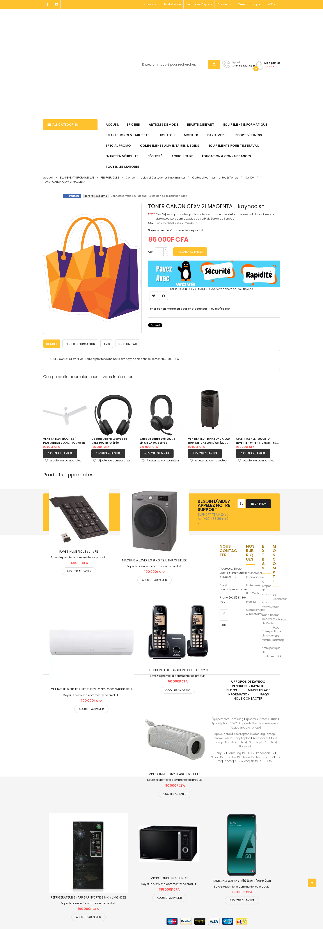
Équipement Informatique (255, 575)
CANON (250, 177)
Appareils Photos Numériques (258, 723)
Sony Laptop (242, 738)
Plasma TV (241, 761)
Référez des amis (96, 196)
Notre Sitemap (278, 637)
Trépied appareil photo (244, 727)
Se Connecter (280, 596)
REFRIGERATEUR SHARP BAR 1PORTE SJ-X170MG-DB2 (88, 897)
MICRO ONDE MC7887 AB (169, 878)
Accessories (260, 738)
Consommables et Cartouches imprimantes (156, 177)
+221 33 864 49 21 (243, 66)
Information (238, 694)
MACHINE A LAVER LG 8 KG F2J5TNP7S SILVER (154, 560)
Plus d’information (80, 344)
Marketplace (172, 4)
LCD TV (228, 761)
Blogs (231, 690)
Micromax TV (264, 757)
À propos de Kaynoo (267, 588)
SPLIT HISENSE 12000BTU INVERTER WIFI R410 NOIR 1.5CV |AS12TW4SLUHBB (257, 441)
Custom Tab (127, 344)
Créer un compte (249, 4)
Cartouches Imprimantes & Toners (215, 177)
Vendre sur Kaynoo (199, 4)
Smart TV (266, 761)
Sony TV (220, 753)
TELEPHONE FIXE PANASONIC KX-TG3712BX (178, 670)
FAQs (276, 627)
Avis (106, 344)
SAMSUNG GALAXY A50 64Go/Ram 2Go (242, 880)
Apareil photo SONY (224, 723)
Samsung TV (236, 753)
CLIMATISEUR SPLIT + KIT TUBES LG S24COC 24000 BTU (91, 689)
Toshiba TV (232, 757)
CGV (276, 607)
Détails (51, 344)
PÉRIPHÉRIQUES (110, 177)
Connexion (225, 4)
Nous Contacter (279, 617)
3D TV (254, 761)
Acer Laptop (241, 734)
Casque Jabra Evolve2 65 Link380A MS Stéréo (109, 441)
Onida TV (217, 757)
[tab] (51, 343)
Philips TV (248, 757)
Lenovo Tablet (222, 738)
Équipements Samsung (227, 719)
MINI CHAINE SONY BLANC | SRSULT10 (175, 774)
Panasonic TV (265, 753)
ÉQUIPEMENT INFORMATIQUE (77, 177)
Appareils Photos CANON (261, 719)
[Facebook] (47, 4)
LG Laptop (254, 742)
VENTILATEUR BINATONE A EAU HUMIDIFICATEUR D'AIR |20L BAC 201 (209, 441)
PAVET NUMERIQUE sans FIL (78, 551)
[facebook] (224, 613)
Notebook (245, 746)
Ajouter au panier (60, 453)
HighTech (252, 593)
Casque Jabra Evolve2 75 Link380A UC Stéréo (158, 441)
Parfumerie (253, 585)
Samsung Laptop (263, 734)
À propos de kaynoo (248, 681)
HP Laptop (269, 742)
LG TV (250, 753)
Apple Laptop (223, 734)
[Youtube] (56, 4)
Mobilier (251, 601)
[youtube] (224, 624)
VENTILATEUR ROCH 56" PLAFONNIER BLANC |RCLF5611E (64, 441)
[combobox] (179, 64)
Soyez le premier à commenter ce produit (175, 230)
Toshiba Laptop (235, 742)
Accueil (48, 177)
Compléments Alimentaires (255, 612)
